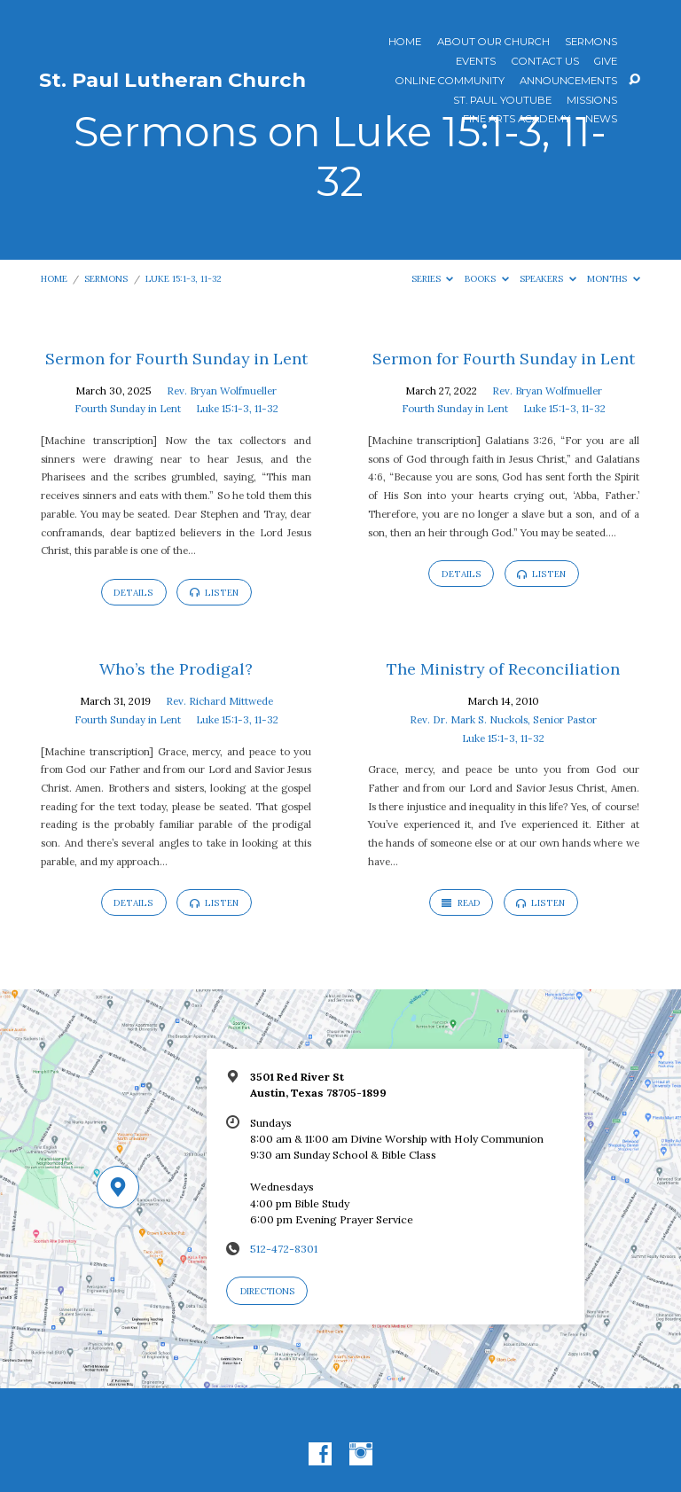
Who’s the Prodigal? (176, 669)
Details (133, 592)
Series (432, 279)
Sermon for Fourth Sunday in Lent (176, 358)
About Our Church (493, 42)
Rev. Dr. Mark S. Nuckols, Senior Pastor (503, 719)
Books (487, 279)
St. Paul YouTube (502, 101)
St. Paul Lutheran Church (172, 79)
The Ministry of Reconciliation (503, 669)
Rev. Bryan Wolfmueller (222, 390)
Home (404, 42)
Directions (267, 1291)
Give (605, 62)
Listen (214, 592)
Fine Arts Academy (516, 119)
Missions (592, 101)
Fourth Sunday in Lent (127, 408)
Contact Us (545, 62)
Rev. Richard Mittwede (219, 700)
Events (476, 62)
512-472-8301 (283, 1248)
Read (461, 903)
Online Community (450, 81)
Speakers (548, 279)
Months (613, 279)
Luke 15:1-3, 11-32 (183, 279)
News (601, 119)
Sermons (591, 42)
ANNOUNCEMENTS (568, 81)
